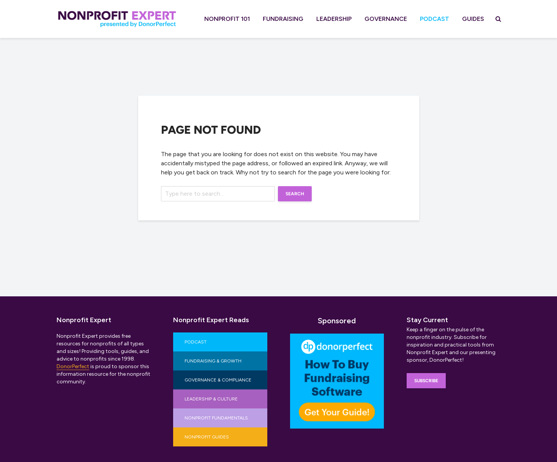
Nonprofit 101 (227, 18)
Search (295, 193)
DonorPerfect (73, 366)
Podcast (434, 18)
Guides (473, 18)
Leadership (334, 18)
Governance (385, 18)
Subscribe (426, 380)
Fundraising (283, 18)
